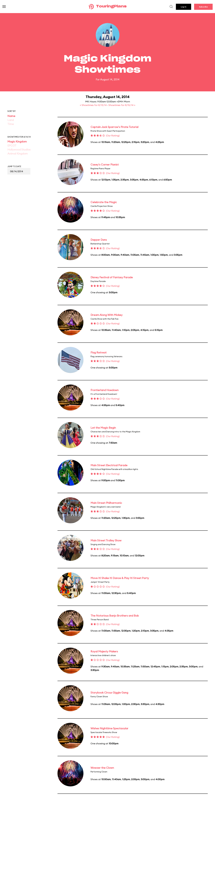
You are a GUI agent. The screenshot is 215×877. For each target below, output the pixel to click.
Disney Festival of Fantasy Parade (112, 277)
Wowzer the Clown (102, 767)
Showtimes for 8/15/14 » (121, 105)
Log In (183, 7)
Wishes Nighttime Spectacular (109, 728)
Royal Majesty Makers (104, 651)
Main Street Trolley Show (106, 540)
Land (10, 120)
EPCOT (11, 145)
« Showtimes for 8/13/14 (93, 105)
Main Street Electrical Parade (109, 465)
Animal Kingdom (17, 153)
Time (10, 124)
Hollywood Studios (19, 149)
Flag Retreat (99, 352)
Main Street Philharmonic (106, 503)
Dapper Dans (99, 239)
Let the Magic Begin (103, 427)
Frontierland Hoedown (105, 390)
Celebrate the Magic (104, 202)
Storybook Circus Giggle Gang (109, 692)
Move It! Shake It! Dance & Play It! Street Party (120, 578)
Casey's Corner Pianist (105, 164)
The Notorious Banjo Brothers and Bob (115, 615)
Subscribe (203, 7)
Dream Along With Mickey (107, 315)
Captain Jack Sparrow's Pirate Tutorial (114, 127)
